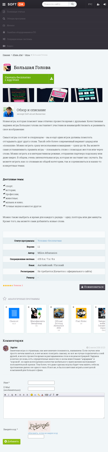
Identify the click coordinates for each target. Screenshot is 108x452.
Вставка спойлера (57, 394)
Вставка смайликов (31, 394)
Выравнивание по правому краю (27, 394)
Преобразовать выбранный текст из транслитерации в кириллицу (53, 394)
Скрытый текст (46, 394)
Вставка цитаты (50, 394)
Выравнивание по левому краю (20, 394)
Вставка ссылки (35, 394)
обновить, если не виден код (43, 433)
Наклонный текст (8, 394)
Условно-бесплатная (50, 240)
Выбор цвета (42, 394)
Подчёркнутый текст (12, 394)
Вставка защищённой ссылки (38, 394)
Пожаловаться (92, 286)
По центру (23, 394)
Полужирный (5, 394)
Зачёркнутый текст (15, 394)
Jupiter (13, 347)
